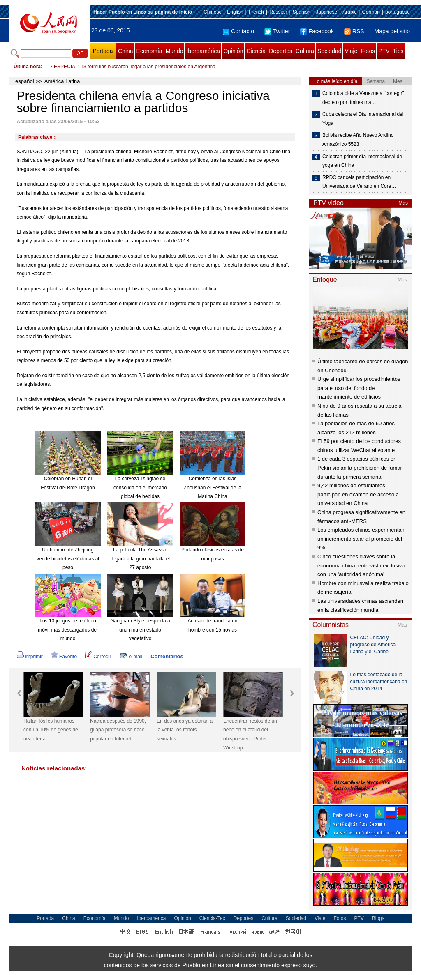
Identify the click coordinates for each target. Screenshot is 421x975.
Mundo (174, 51)
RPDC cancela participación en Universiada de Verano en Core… (359, 182)
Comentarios (166, 656)
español (24, 81)
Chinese (213, 12)
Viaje (351, 51)
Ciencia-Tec (212, 918)
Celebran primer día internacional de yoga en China (362, 161)
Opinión (233, 51)
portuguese (397, 12)
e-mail (131, 656)
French (256, 12)
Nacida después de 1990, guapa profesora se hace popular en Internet (118, 730)
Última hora (27, 66)
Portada (103, 51)
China (125, 51)
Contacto (238, 31)
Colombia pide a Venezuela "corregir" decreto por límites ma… (363, 97)
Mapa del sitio (392, 31)
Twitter (277, 31)
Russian (278, 12)
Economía (149, 51)
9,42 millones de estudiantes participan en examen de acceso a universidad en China (358, 494)
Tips (398, 51)
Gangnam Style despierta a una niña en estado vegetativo (140, 629)
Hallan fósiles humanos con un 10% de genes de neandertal (50, 730)
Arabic (349, 12)
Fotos (368, 51)
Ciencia (256, 51)
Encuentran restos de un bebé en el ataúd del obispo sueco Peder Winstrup (250, 734)
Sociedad (329, 51)
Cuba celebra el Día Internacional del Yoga (362, 118)
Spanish (301, 12)
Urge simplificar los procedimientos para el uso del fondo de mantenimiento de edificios (358, 388)
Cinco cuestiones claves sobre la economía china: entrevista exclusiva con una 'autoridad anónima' (361, 565)
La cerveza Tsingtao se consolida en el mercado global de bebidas (140, 487)
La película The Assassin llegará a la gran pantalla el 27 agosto (140, 558)
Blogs (378, 918)
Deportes (280, 51)
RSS (354, 31)
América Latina (62, 81)
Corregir (98, 656)
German (370, 12)
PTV (383, 51)
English (235, 12)
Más (403, 203)
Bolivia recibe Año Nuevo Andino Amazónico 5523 (357, 139)
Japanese (326, 12)
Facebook (316, 31)
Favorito (64, 656)
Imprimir (30, 656)
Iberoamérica (203, 51)
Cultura (305, 51)
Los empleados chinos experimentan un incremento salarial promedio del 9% (361, 539)
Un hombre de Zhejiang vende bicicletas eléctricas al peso (68, 558)
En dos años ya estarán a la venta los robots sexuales (185, 730)
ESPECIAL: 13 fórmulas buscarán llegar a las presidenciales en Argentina (134, 66)
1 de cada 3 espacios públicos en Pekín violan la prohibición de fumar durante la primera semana (359, 467)
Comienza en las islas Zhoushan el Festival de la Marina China (212, 487)
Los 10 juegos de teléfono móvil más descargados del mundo (67, 629)
